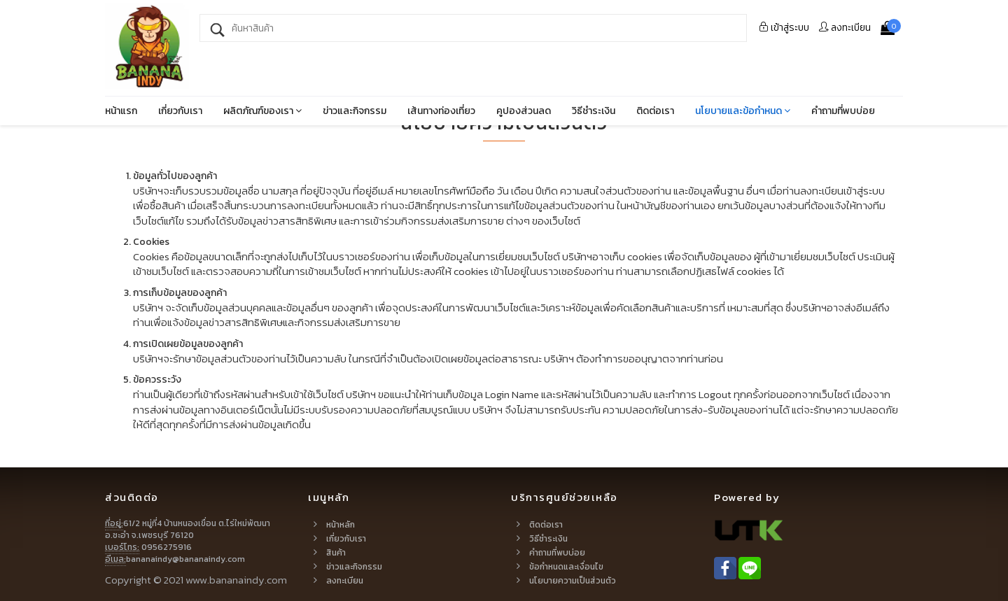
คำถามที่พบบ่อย (843, 111)
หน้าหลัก (340, 524)
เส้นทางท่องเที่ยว (441, 111)
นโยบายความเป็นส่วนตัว (572, 580)
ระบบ (784, 27)
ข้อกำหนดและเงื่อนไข (566, 566)
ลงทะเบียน (845, 27)
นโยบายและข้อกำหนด (742, 111)
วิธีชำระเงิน (593, 111)
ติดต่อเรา (655, 111)
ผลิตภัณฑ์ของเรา (262, 111)
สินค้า (336, 552)
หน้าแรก (121, 111)
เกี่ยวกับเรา (180, 111)
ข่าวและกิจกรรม (354, 111)
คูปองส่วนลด (523, 111)
